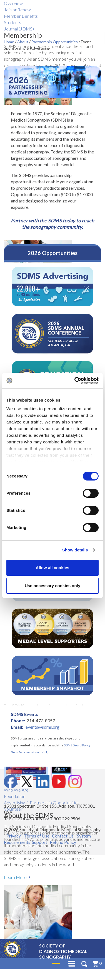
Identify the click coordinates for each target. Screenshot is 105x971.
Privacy (13, 835)
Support (39, 842)
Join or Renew (17, 9)
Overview (13, 3)
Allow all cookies (52, 567)
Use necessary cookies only (52, 585)
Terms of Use (36, 835)
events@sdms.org (42, 726)
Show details (75, 550)
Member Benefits (21, 16)
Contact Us (63, 835)
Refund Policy (63, 842)
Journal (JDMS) (19, 28)
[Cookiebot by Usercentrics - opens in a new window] (75, 380)
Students (12, 22)
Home (9, 41)
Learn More (15, 877)
